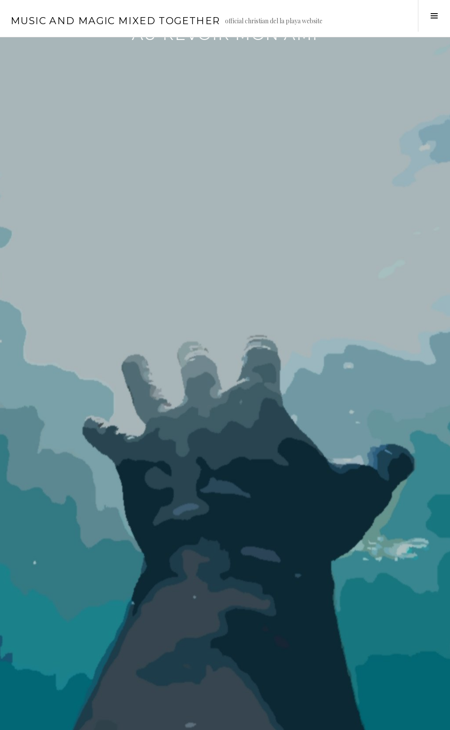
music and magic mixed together (115, 21)
